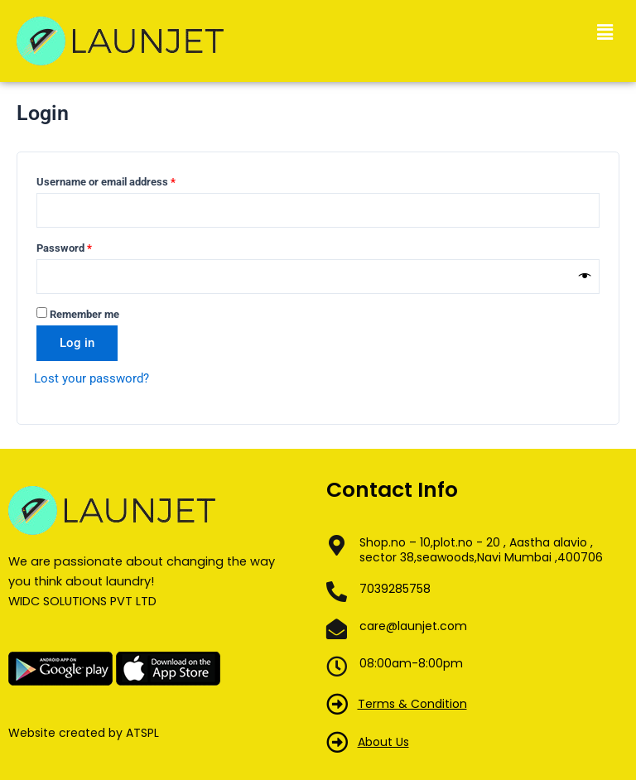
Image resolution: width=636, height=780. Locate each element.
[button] (605, 32)
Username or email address (126, 179)
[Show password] (585, 276)
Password (84, 246)
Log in (77, 342)
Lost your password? (91, 378)
